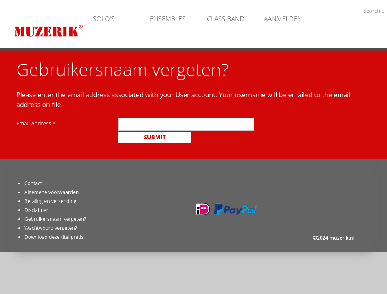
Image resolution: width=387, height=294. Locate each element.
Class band (225, 18)
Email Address (35, 123)
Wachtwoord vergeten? (50, 228)
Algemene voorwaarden (51, 192)
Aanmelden (283, 18)
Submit (155, 137)
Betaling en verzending (50, 201)
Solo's (103, 18)
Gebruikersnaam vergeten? (55, 219)
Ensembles (168, 18)
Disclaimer (36, 210)
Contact (33, 183)
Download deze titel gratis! (54, 237)
